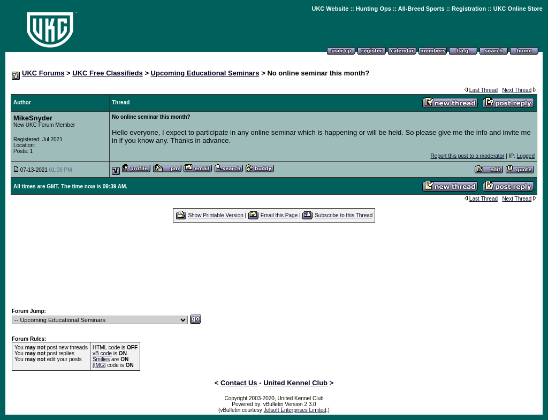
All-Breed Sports (421, 8)
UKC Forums (43, 73)
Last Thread (483, 90)
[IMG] (99, 365)
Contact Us (238, 383)
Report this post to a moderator (468, 156)
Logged (526, 156)
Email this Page (279, 215)
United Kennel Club (295, 383)
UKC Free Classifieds (107, 73)
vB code (102, 353)
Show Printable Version (215, 215)
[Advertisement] (274, 265)
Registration (469, 8)
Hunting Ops (373, 8)
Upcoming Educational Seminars (205, 73)
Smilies (101, 359)
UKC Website (329, 8)
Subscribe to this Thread (343, 215)
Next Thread (516, 90)
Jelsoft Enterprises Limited (295, 410)
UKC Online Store (518, 8)
